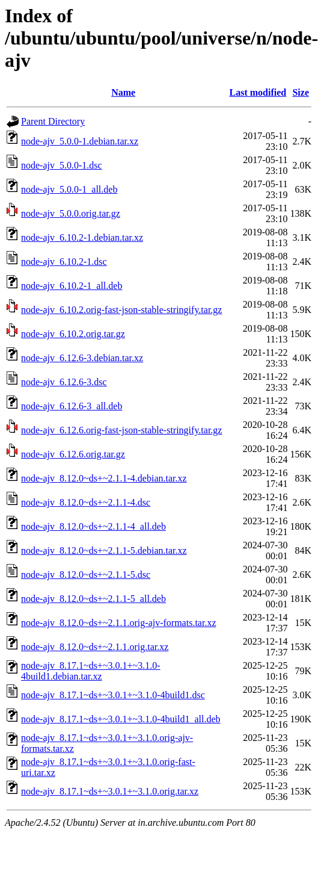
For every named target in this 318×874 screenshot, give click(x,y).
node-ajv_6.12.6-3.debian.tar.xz (82, 358)
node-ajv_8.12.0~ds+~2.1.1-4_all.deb (93, 526)
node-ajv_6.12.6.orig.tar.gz (73, 454)
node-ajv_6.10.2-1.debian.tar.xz (82, 237)
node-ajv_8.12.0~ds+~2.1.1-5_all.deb (93, 599)
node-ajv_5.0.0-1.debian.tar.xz (79, 141)
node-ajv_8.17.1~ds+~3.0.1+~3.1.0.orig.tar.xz (109, 791)
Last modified (258, 92)
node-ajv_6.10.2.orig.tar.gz (73, 334)
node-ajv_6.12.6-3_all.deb (71, 406)
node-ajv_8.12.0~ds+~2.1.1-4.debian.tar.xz (104, 478)
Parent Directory (53, 121)
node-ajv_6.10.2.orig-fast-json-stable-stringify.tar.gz (121, 310)
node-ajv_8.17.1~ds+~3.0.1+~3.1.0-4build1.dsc (113, 695)
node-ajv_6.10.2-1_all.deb (71, 285)
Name (123, 92)
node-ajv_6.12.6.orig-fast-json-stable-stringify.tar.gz (121, 430)
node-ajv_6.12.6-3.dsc (64, 382)
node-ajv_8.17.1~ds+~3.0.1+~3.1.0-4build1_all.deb (121, 719)
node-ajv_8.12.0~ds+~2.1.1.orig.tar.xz (94, 647)
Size (300, 92)
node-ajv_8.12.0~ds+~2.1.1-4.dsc (85, 502)
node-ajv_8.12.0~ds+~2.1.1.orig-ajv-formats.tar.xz (118, 623)
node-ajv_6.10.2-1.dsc (64, 261)
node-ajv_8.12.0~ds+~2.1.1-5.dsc (85, 574)
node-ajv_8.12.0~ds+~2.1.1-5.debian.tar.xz (104, 550)
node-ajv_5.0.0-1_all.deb (69, 189)
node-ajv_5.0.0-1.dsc (61, 165)
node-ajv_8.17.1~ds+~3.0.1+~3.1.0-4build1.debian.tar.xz (91, 670)
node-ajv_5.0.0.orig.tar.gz (70, 213)
